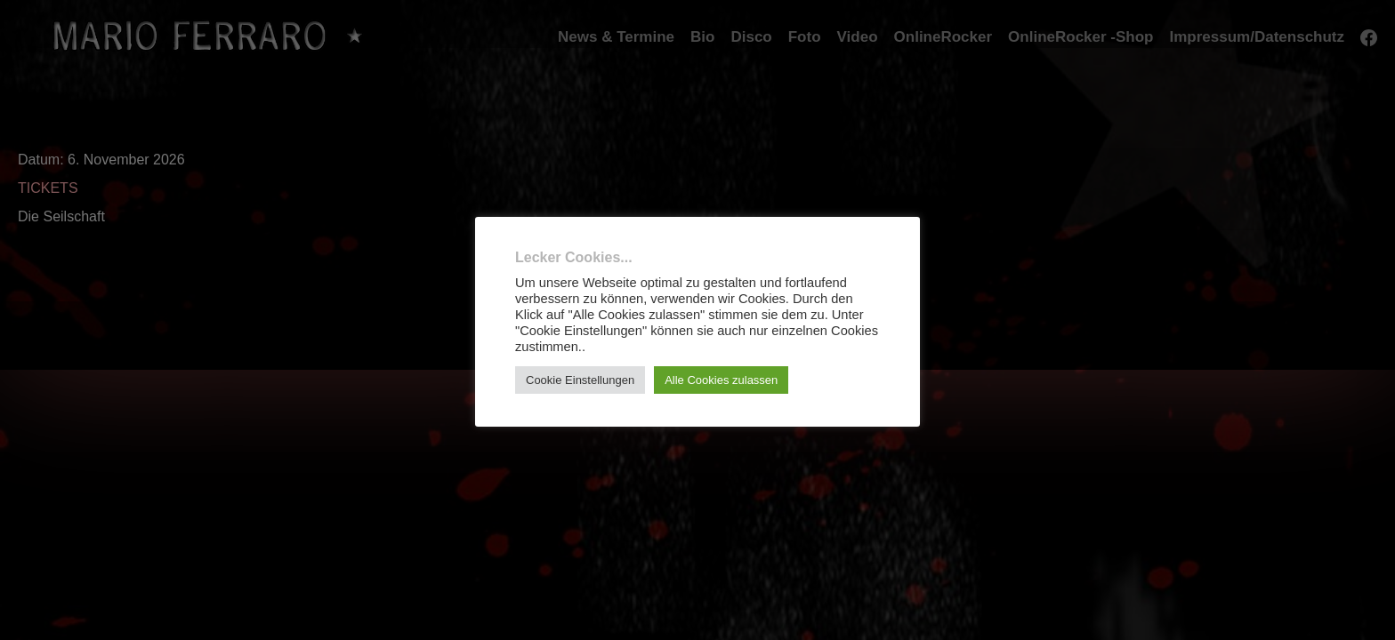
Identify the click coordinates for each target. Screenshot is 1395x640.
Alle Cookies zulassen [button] (721, 380)
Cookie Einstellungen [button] (580, 380)
